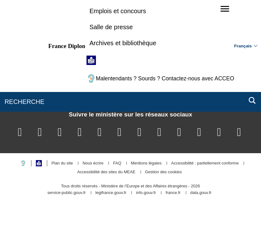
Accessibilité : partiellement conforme (205, 163)
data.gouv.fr (201, 193)
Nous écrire (92, 163)
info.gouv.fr (146, 193)
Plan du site (62, 163)
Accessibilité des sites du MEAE (106, 172)
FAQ (117, 163)
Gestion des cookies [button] (163, 172)
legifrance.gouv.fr (110, 193)
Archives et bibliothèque (122, 43)
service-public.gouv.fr (66, 193)
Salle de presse (111, 27)
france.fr (173, 193)
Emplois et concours (117, 11)
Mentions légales (146, 163)
